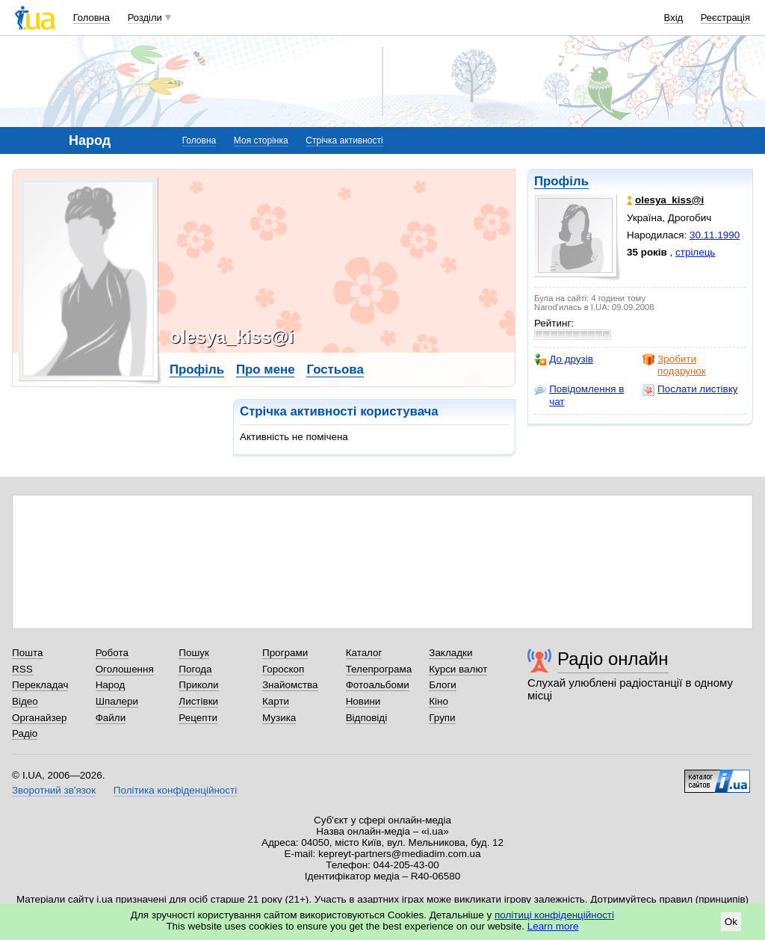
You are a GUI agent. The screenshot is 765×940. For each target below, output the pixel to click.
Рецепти (198, 717)
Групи (442, 717)
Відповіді (367, 717)
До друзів (563, 359)
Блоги (442, 684)
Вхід (674, 17)
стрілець (695, 252)
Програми (285, 652)
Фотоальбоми (377, 684)
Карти (275, 701)
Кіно (438, 701)
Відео (25, 701)
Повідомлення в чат (579, 394)
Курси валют (458, 669)
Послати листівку (689, 389)
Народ (111, 684)
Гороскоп (283, 669)
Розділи (145, 17)
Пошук (194, 652)
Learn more (553, 926)
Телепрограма (379, 669)
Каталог (364, 652)
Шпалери (117, 701)
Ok (731, 921)
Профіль (561, 181)
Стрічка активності (344, 140)
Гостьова (334, 369)
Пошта (27, 652)
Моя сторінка (261, 140)
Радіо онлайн (613, 659)
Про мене (265, 369)
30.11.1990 (715, 235)
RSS (22, 669)
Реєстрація (725, 17)
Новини (363, 701)
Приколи (198, 684)
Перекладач (40, 684)
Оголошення (125, 669)
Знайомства (290, 684)
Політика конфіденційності (175, 790)
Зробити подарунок (674, 365)
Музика (279, 717)
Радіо (24, 733)
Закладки (450, 652)
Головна (91, 17)
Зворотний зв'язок (54, 790)
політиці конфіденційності (554, 915)
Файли (111, 717)
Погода (195, 669)
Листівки (198, 701)
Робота (112, 652)
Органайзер (39, 717)
